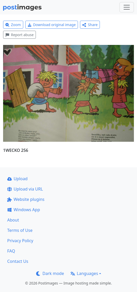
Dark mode (50, 273)
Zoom (13, 24)
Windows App (23, 209)
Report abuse (19, 34)
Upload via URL (25, 189)
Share (90, 24)
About (13, 220)
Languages (84, 273)
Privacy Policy (20, 240)
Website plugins (25, 199)
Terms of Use (20, 230)
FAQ (11, 251)
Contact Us (17, 261)
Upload (17, 178)
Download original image (52, 24)
